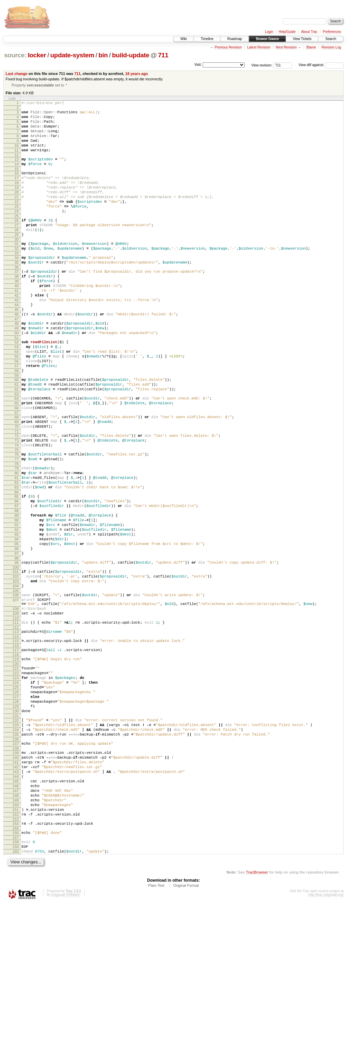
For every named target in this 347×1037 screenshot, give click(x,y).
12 (17, 166)
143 (16, 889)
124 (16, 784)
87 (17, 578)
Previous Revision (228, 47)
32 (17, 276)
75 (17, 513)
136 (16, 852)
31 (17, 270)
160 (16, 983)
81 (17, 545)
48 (17, 364)
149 (16, 924)
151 (16, 936)
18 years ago (136, 74)
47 (17, 359)
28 (17, 254)
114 (16, 732)
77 (17, 523)
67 (17, 469)
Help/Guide (287, 32)
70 (17, 485)
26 (17, 242)
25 (17, 238)
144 (16, 895)
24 (17, 232)
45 (17, 348)
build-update (130, 55)
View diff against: (321, 65)
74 (17, 507)
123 (16, 778)
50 (17, 375)
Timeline (207, 39)
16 (17, 186)
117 (16, 746)
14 (17, 176)
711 (163, 55)
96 (17, 630)
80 (17, 539)
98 (17, 641)
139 (16, 866)
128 (16, 807)
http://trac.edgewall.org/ (326, 1028)
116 (16, 742)
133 (16, 835)
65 (17, 458)
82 (17, 550)
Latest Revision (258, 47)
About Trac (309, 32)
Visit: (198, 64)
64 (17, 452)
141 (16, 878)
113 (16, 726)
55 (17, 403)
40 (17, 319)
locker (37, 55)
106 (16, 683)
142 (16, 884)
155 (16, 957)
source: (15, 55)
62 (17, 442)
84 (17, 562)
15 (17, 182)
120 (16, 762)
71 (17, 491)
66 (17, 464)
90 (17, 595)
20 (17, 209)
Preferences (332, 32)
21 (17, 215)
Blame (311, 47)
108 (16, 700)
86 (17, 572)
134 (16, 840)
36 (17, 297)
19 (17, 203)
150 (16, 930)
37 (17, 302)
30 (17, 265)
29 (17, 260)
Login (269, 32)
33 (17, 281)
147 (16, 913)
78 (17, 529)
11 (17, 160)
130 (16, 819)
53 (17, 391)
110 (16, 711)
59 (17, 426)
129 (16, 813)
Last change (16, 74)
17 (17, 192)
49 (17, 370)
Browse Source (267, 39)
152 (16, 941)
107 (16, 689)
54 (17, 397)
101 (16, 656)
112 (16, 722)
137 (16, 856)
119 (16, 757)
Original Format (186, 1018)
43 (17, 336)
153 (16, 947)
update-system (72, 55)
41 (17, 325)
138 (16, 862)
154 (16, 952)
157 (16, 967)
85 (17, 566)
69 (17, 479)
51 (17, 381)
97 (17, 635)
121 (16, 767)
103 (16, 667)
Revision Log (331, 47)
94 (17, 618)
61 (17, 436)
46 (17, 354)
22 (17, 221)
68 (17, 474)
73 (17, 501)
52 (17, 386)
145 (16, 901)
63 (17, 448)
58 (17, 420)
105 (16, 679)
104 (16, 673)
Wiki (183, 39)
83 (17, 556)
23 (17, 226)
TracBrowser (257, 1005)
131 (16, 824)
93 (17, 612)
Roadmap (234, 39)
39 (17, 313)
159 (16, 978)
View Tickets (302, 39)
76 (17, 517)
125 (16, 790)
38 (17, 308)
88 (17, 584)
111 (16, 716)
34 (17, 286)
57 (17, 414)
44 (17, 342)
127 (16, 801)
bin (103, 55)
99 (17, 646)
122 (16, 772)
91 (17, 601)
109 (16, 706)
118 (16, 752)
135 (16, 846)
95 (17, 624)
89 (17, 589)
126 (16, 796)
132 (16, 829)
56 (17, 409)
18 (17, 198)
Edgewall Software (66, 1028)
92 (17, 607)
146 (16, 907)
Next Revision (286, 47)
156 (16, 962)
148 (16, 918)
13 (17, 170)
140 (16, 872)
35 (17, 292)
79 (17, 533)
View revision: (261, 65)
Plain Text (156, 1018)
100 (16, 651)
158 (16, 972)
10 (17, 154)
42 (17, 331)
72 (17, 495)
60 (17, 430)
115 (16, 736)
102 (16, 662)
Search (330, 39)
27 (17, 248)
